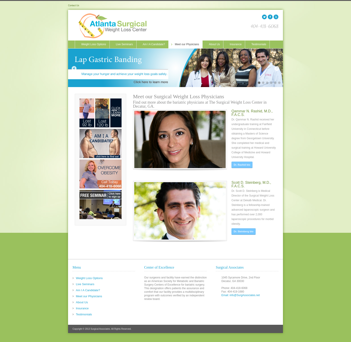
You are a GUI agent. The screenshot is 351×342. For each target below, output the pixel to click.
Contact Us (73, 5)
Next (277, 68)
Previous (74, 68)
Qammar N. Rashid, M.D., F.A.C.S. (252, 113)
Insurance (236, 44)
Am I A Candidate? (154, 44)
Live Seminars (124, 44)
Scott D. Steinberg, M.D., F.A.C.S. (251, 179)
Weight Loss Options (93, 44)
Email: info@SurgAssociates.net (240, 295)
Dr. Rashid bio (242, 164)
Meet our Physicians (187, 44)
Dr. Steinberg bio (243, 226)
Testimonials (258, 44)
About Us (214, 44)
